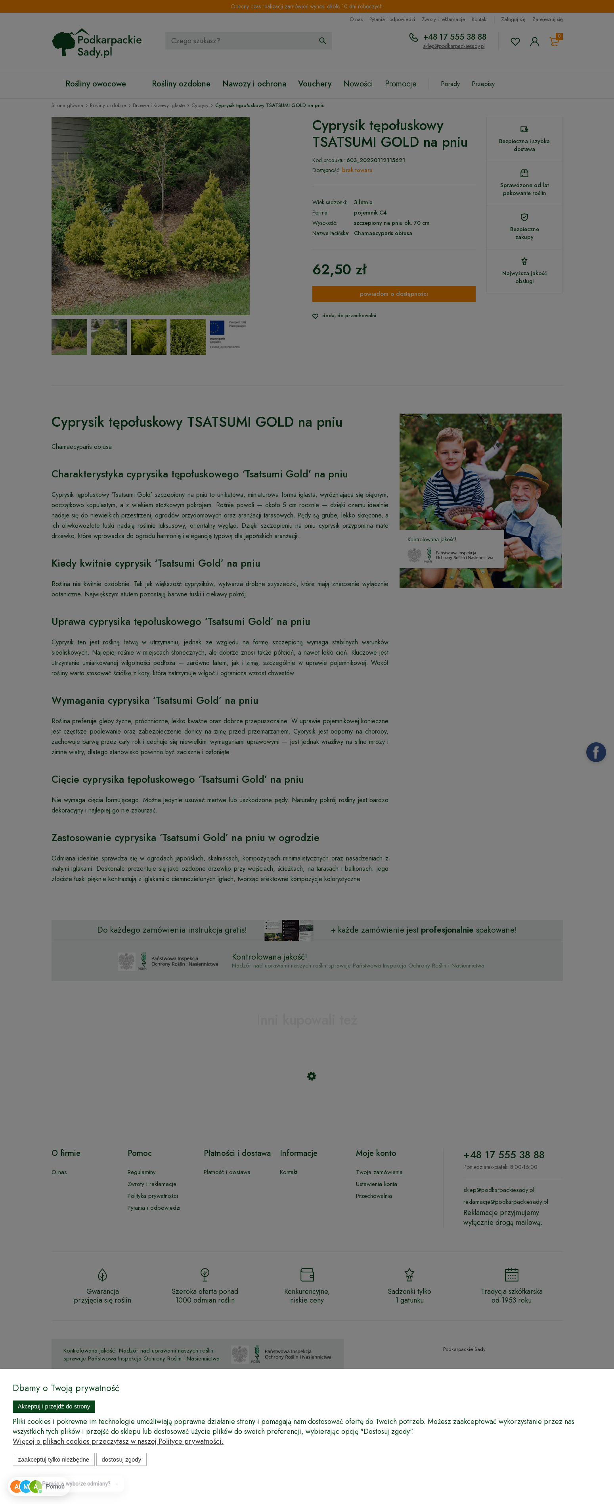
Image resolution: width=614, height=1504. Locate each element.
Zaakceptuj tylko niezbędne (53, 1459)
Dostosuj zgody (121, 1459)
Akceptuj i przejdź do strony (54, 1406)
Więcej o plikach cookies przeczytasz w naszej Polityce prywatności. (118, 1441)
